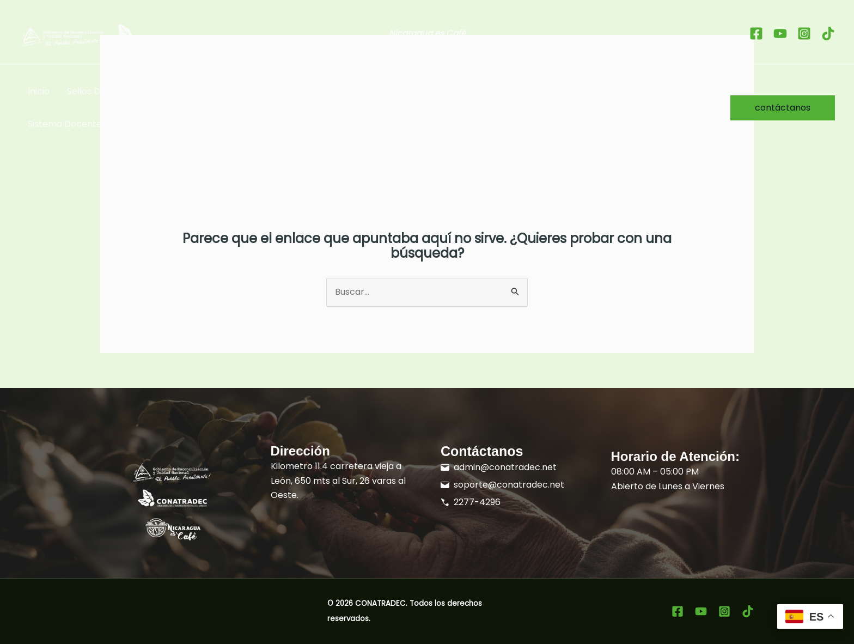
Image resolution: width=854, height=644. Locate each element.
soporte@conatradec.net (509, 484)
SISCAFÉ (647, 91)
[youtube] (780, 33)
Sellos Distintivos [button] (107, 91)
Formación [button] (500, 91)
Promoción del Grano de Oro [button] (388, 91)
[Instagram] (804, 33)
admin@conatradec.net (505, 467)
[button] (142, 91)
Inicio (39, 91)
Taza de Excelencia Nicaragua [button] (235, 91)
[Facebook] (756, 33)
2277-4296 (477, 502)
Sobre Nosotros (579, 91)
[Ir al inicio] (113, 35)
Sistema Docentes (67, 124)
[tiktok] (828, 33)
